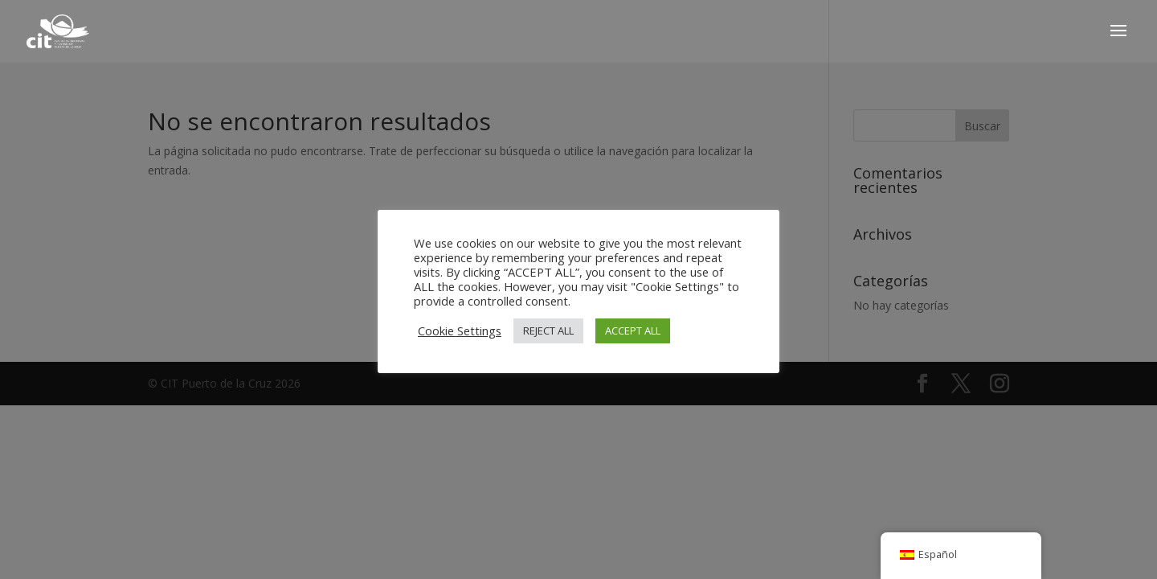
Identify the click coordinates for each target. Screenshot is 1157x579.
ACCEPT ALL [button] (632, 330)
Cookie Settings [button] (459, 330)
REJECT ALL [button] (548, 330)
